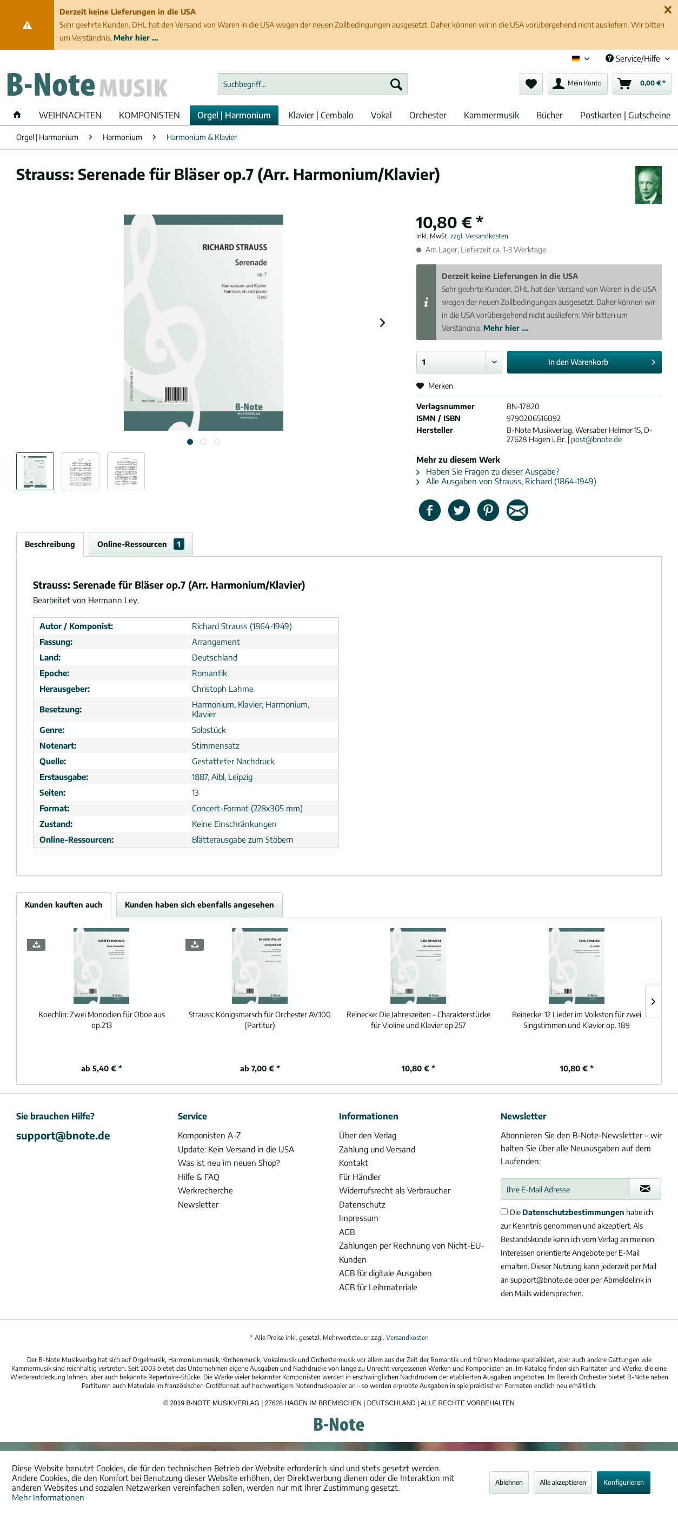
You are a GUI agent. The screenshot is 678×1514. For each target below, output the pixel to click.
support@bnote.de (63, 1135)
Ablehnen (509, 1482)
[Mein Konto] (578, 84)
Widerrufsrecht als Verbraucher (394, 1190)
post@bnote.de (596, 439)
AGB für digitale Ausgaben (385, 1273)
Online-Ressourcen (140, 544)
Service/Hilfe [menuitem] (634, 58)
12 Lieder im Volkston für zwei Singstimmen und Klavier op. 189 (576, 1020)
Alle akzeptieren (563, 1482)
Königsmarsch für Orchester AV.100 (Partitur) (260, 1020)
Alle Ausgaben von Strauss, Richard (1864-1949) (506, 481)
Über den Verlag (367, 1135)
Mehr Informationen (48, 1497)
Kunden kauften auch (64, 904)
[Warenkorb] (642, 84)
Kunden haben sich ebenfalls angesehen (199, 904)
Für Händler (360, 1177)
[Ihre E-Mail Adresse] (565, 1189)
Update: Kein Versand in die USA (236, 1149)
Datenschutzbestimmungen (573, 1212)
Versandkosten (407, 1337)
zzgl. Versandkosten (479, 236)
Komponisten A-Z (209, 1135)
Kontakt (353, 1163)
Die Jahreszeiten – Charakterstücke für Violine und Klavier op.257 (418, 1020)
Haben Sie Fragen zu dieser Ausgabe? (488, 471)
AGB (347, 1232)
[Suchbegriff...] (313, 84)
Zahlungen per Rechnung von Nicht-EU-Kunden (411, 1252)
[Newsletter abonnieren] (645, 1189)
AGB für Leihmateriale (378, 1287)
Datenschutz (362, 1204)
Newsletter (198, 1204)
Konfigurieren (623, 1482)
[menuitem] (313, 84)
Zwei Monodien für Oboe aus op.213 (101, 1020)
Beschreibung (50, 544)
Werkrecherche (205, 1190)
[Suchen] (396, 84)
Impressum (358, 1218)
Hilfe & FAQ (199, 1177)
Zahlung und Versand (377, 1149)
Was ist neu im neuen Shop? (229, 1163)
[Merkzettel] (531, 84)
